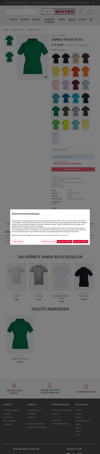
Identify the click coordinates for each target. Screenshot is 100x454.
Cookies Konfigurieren (48, 241)
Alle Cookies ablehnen (64, 241)
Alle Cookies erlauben (80, 241)
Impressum (65, 235)
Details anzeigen (18, 241)
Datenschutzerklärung (48, 235)
